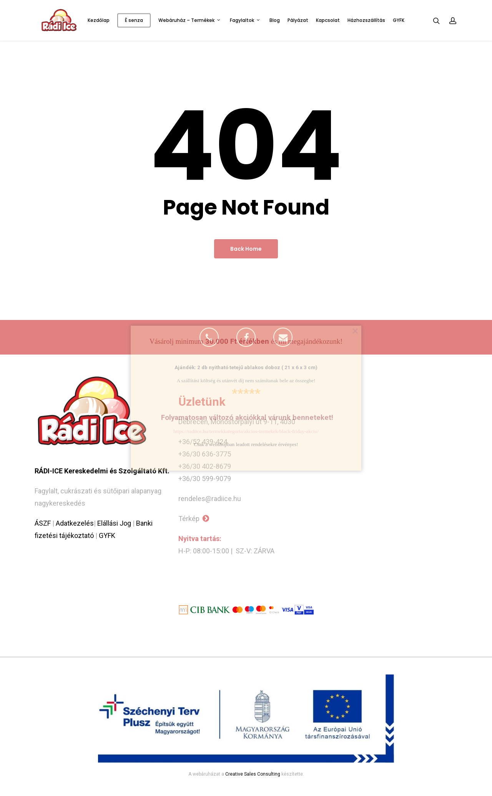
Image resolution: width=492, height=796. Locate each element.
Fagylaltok (245, 20)
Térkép (193, 519)
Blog (274, 20)
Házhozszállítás (366, 20)
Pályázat (298, 20)
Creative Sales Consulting (252, 774)
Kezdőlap (99, 20)
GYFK (398, 20)
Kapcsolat (328, 20)
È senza (134, 20)
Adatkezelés (75, 523)
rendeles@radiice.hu (209, 499)
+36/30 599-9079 (204, 479)
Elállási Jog (114, 523)
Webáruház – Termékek (189, 20)
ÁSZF (43, 523)
